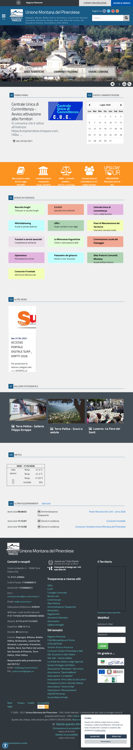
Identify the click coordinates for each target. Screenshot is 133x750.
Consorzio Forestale (116, 521)
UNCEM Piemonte (56, 693)
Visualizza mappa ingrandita (109, 612)
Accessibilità (43, 703)
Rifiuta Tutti (116, 736)
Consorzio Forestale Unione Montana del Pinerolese (100, 526)
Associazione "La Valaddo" (60, 676)
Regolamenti (53, 614)
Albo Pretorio (53, 603)
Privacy (21, 703)
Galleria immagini (55, 624)
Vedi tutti (46, 503)
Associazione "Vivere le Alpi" (61, 686)
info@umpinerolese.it (22, 601)
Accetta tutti (94, 736)
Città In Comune (80, 716)
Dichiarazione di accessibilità (66, 728)
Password (102, 634)
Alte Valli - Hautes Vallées (59, 658)
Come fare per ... (55, 599)
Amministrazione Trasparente (61, 607)
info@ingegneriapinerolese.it (26, 667)
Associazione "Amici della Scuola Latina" (66, 679)
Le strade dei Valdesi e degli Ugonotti (65, 661)
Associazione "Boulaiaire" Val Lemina (65, 668)
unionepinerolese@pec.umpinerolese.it (23, 596)
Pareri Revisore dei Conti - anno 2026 (107, 511)
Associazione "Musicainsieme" (62, 690)
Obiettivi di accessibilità (66, 734)
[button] (95, 3)
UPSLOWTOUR (54, 643)
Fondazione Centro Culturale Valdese (65, 683)
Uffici (50, 585)
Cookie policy (100, 730)
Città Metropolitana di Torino (61, 640)
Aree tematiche (34, 72)
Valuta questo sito (68, 723)
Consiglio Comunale (57, 592)
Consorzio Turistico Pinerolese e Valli (65, 651)
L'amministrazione (66, 72)
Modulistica (53, 610)
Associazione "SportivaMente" (62, 672)
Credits (30, 703)
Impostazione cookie (17, 743)
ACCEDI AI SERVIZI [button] (121, 3)
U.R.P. (50, 589)
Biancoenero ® (79, 719)
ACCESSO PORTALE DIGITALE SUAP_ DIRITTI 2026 (21, 349)
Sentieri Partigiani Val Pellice (61, 665)
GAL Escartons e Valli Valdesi (61, 654)
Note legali (9, 704)
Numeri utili (53, 596)
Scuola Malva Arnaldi (57, 697)
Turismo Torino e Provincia (60, 647)
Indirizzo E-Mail (105, 624)
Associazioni (53, 621)
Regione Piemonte (34, 2)
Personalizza (106, 741)
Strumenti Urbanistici (57, 617)
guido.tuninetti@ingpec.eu (23, 671)
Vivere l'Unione (98, 72)
